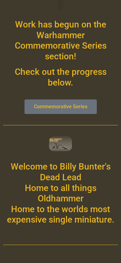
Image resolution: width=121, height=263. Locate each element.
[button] (60, 5)
